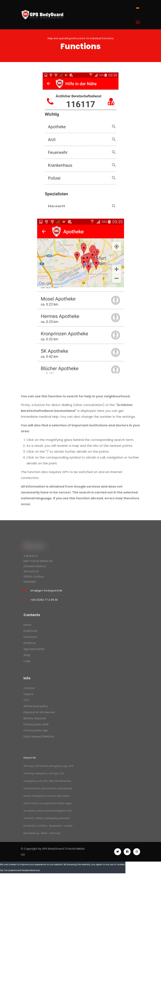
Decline (26, 873)
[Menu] (138, 22)
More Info (35, 873)
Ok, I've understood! (10, 873)
